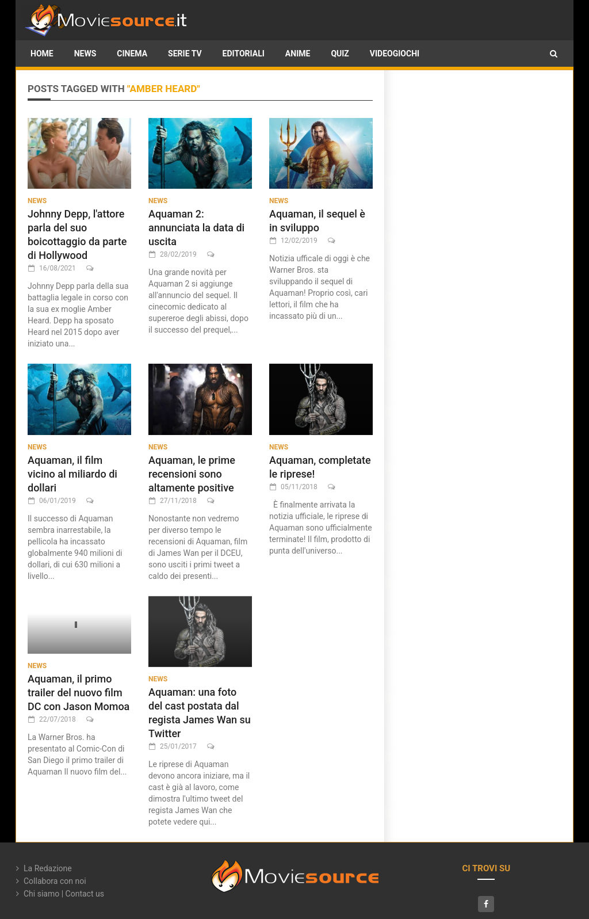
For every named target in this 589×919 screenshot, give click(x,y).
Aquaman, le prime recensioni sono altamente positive (191, 474)
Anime (298, 53)
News (85, 53)
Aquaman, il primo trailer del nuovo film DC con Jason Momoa (78, 692)
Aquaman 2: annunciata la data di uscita (196, 227)
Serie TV (184, 53)
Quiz (340, 53)
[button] (553, 53)
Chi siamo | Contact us (64, 893)
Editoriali (244, 53)
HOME (41, 53)
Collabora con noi (55, 881)
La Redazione (48, 868)
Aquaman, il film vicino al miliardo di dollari (72, 474)
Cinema (132, 53)
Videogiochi (394, 53)
